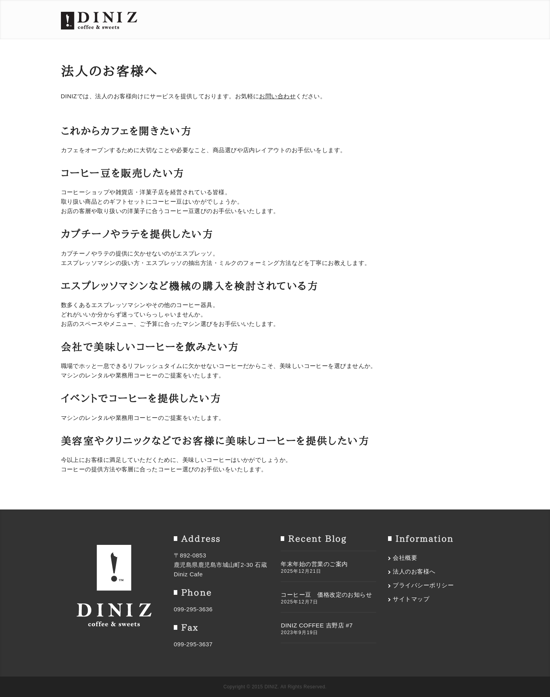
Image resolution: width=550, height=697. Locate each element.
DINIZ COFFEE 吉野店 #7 (317, 625)
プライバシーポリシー (423, 585)
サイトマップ (411, 599)
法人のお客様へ (414, 571)
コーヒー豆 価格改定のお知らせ (326, 595)
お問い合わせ (277, 96)
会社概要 (405, 557)
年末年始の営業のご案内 (314, 564)
